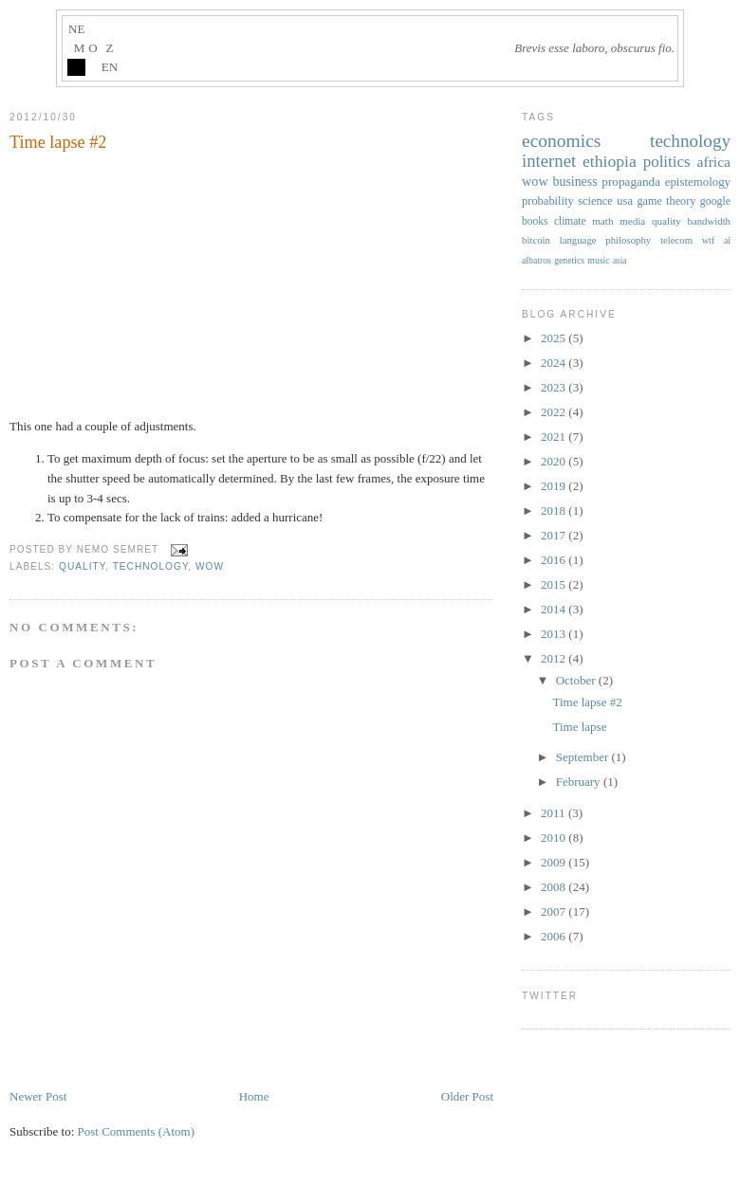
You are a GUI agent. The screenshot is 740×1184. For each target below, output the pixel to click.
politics (667, 162)
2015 (554, 584)
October (577, 680)
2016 (554, 560)
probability (548, 201)
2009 (554, 862)
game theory (666, 201)
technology (151, 566)
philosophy (628, 240)
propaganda (630, 181)
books (534, 221)
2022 (554, 412)
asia (620, 260)
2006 (554, 936)
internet (549, 161)
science (595, 201)
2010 (554, 837)
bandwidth (709, 221)
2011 (554, 813)
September (584, 757)
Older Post (467, 1096)
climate (570, 221)
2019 (554, 486)
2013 (554, 634)
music (598, 260)
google (715, 201)
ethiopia (610, 161)
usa (625, 201)
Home (254, 1096)
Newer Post (37, 1096)
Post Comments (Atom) (136, 1131)
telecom (676, 240)
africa (714, 162)
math (602, 221)
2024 (554, 362)
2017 (554, 535)
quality (82, 566)
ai (727, 240)
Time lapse (579, 727)
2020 (554, 461)
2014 (554, 609)
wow (209, 566)
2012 (554, 658)
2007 (554, 911)
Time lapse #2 (57, 142)
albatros (536, 260)
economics (561, 141)
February (579, 781)
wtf (708, 240)
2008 (554, 887)
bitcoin (536, 240)
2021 (554, 436)
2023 (554, 387)
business (574, 181)
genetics (569, 260)
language (578, 240)
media (632, 221)
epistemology (698, 182)
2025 (554, 338)
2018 (554, 510)
